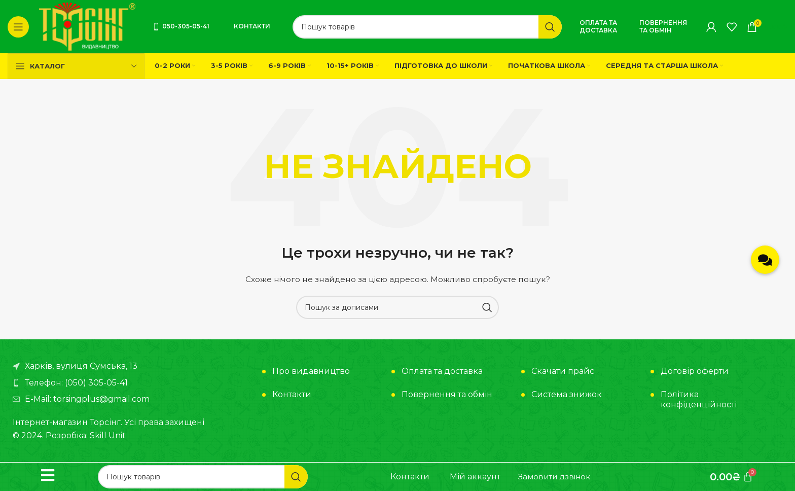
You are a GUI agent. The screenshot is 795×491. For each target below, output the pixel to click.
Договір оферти (695, 371)
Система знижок (566, 394)
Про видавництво (311, 371)
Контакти (252, 26)
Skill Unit (108, 435)
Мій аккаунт (475, 476)
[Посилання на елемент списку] (132, 383)
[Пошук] (427, 27)
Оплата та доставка (598, 26)
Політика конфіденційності (699, 399)
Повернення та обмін (663, 26)
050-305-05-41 (181, 26)
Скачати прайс (562, 371)
